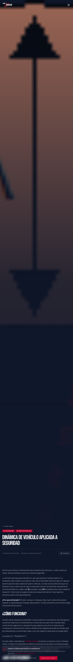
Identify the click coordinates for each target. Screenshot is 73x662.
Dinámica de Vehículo (24, 531)
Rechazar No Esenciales (11, 658)
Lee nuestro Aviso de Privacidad (25, 653)
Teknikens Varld (31, 641)
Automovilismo (8, 531)
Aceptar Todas (48, 658)
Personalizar (30, 658)
